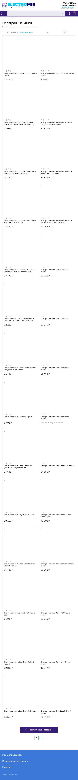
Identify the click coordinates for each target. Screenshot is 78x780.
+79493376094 (68, 5)
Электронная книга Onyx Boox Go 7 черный (57, 466)
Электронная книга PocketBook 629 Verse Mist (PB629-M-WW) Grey (20, 221)
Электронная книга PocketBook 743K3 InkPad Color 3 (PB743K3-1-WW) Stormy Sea (19, 123)
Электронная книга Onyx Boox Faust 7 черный (55, 270)
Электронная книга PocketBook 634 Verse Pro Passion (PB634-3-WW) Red (20, 172)
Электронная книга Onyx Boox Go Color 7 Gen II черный (56, 516)
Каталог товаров (1, 13)
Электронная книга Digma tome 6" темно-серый (19, 614)
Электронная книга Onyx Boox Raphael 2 (19, 515)
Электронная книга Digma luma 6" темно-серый (56, 663)
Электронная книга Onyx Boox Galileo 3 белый (56, 712)
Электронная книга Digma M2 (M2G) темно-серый (57, 74)
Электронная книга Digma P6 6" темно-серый (55, 614)
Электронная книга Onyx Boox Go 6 (54, 319)
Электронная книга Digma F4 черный (18, 417)
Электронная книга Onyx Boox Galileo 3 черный (19, 663)
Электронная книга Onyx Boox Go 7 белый (20, 711)
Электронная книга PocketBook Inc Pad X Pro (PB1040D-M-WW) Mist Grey (56, 221)
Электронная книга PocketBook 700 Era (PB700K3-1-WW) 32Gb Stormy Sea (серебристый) (19, 270)
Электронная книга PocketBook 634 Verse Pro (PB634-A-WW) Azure (20, 369)
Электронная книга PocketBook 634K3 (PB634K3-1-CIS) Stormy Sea (18, 467)
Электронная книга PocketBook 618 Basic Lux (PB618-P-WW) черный (56, 123)
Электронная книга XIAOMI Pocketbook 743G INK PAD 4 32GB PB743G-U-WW (19, 320)
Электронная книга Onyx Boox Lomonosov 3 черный (57, 565)
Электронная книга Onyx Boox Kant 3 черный (55, 369)
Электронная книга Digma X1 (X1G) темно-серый (20, 74)
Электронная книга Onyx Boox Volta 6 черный (55, 418)
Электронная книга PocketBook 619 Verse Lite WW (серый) (20, 565)
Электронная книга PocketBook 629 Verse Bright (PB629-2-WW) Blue (56, 172)
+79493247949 (68, 3)
